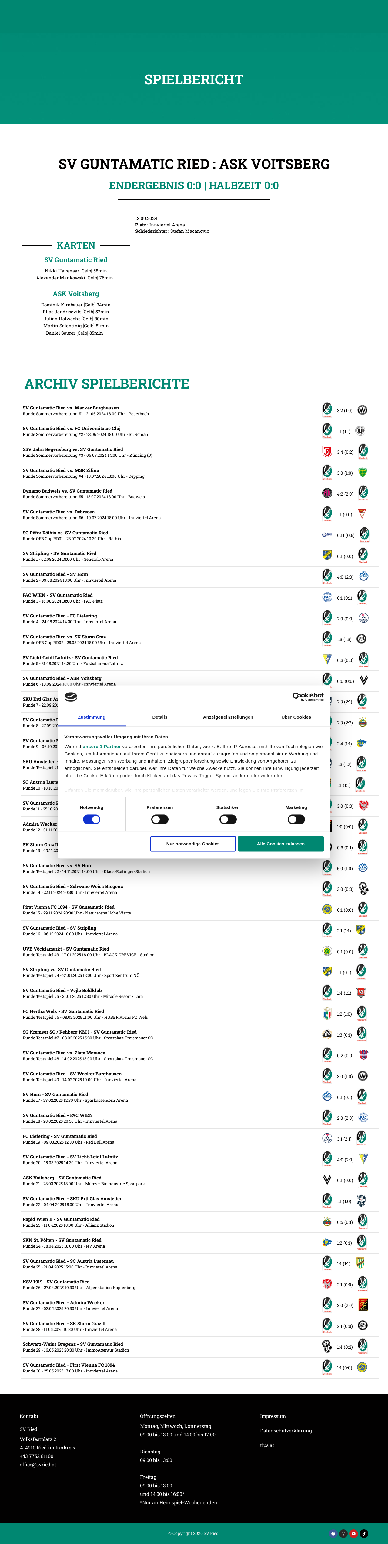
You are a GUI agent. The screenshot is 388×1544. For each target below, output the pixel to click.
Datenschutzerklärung (286, 1430)
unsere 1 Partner (101, 746)
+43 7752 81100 (36, 1456)
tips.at (267, 1445)
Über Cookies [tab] (296, 717)
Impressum (273, 1416)
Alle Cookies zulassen (281, 843)
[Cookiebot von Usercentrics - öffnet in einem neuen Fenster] (297, 697)
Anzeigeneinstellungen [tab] (228, 717)
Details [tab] (160, 717)
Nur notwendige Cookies (193, 843)
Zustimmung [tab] (91, 717)
